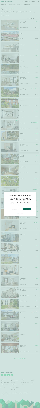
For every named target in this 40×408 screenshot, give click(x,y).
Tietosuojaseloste (19, 213)
